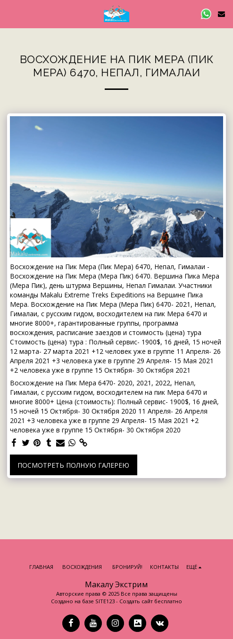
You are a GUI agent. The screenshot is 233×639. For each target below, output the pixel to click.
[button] (10, 13)
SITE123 (105, 601)
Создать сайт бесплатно (150, 601)
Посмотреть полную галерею (73, 465)
